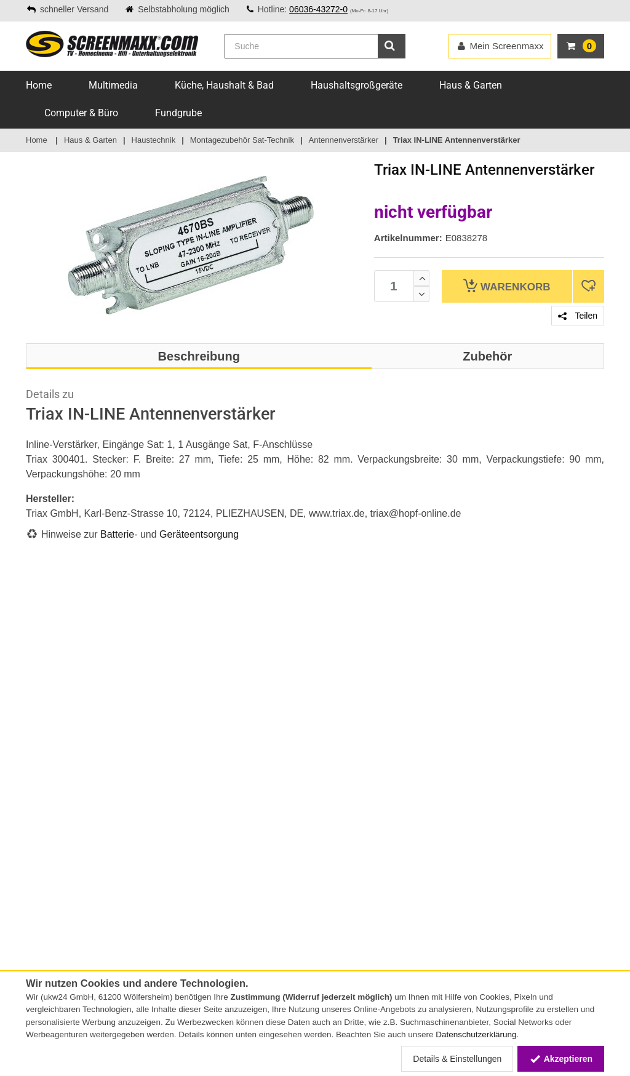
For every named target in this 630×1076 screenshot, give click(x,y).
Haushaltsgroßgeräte (356, 85)
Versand (42, 770)
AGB (34, 892)
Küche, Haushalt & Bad (224, 85)
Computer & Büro (81, 113)
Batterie (117, 534)
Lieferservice (50, 795)
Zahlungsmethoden (63, 757)
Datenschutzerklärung (476, 1034)
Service (39, 744)
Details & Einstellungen (457, 1059)
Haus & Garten (470, 85)
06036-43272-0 (318, 9)
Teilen (577, 316)
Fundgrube (178, 113)
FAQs (36, 782)
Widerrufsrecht (54, 918)
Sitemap (41, 808)
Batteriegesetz (153, 892)
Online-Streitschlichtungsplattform (92, 821)
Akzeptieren (560, 1059)
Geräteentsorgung (199, 534)
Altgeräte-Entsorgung (167, 944)
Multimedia (113, 85)
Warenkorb (506, 286)
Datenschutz (50, 931)
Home (39, 85)
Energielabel (149, 931)
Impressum (47, 905)
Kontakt (41, 731)
